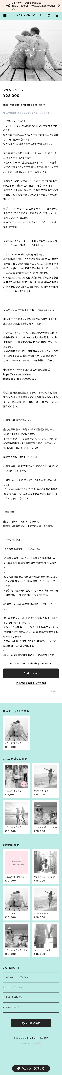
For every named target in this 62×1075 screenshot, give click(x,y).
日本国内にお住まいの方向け (31, 683)
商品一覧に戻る (31, 1023)
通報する (55, 691)
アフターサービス (12, 1007)
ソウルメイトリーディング (15, 977)
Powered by (31, 1043)
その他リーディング (12, 987)
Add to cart (31, 673)
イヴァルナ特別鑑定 (13, 997)
